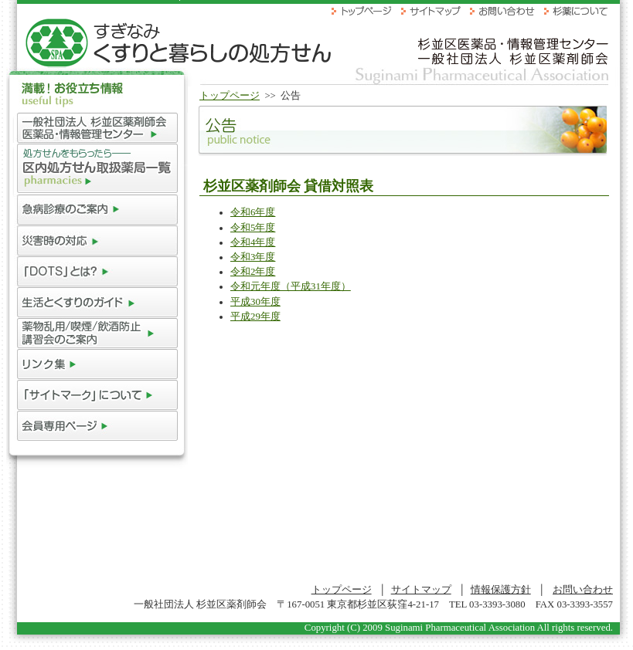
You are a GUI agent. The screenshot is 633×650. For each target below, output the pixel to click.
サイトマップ (421, 589)
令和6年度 (252, 212)
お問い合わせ (583, 589)
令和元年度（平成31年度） (290, 286)
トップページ (229, 95)
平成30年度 (255, 301)
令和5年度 (252, 227)
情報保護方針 (501, 589)
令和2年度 (252, 271)
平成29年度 (255, 316)
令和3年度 (252, 257)
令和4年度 (252, 242)
